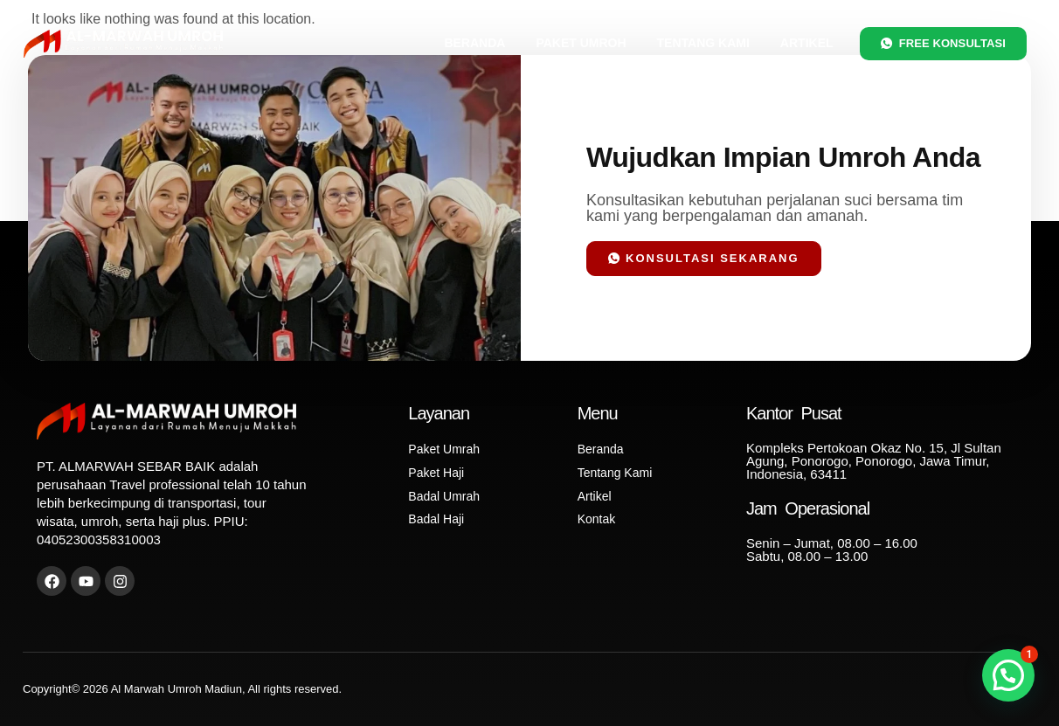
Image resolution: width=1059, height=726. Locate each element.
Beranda (474, 43)
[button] (1008, 675)
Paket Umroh (581, 43)
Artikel (807, 43)
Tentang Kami (703, 43)
